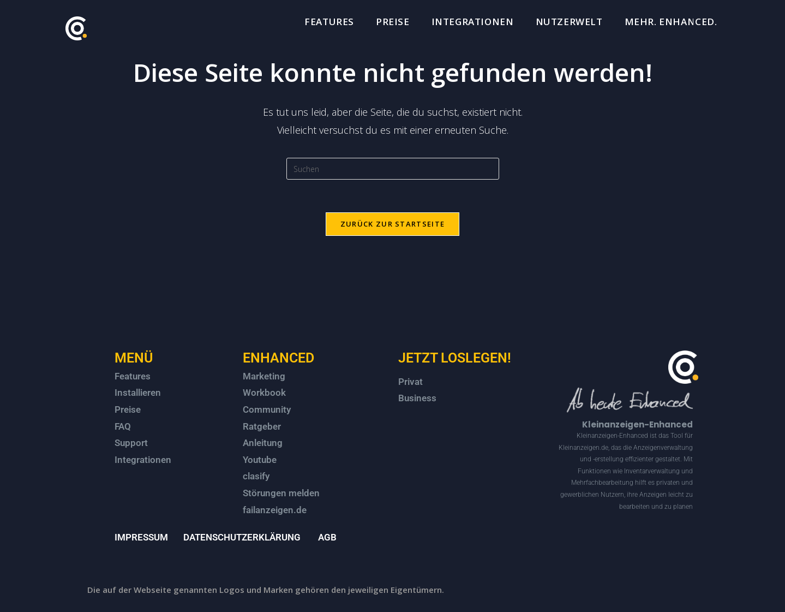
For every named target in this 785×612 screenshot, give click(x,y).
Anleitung (263, 442)
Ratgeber (262, 426)
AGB (327, 537)
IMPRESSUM (141, 537)
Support (131, 442)
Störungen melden (281, 493)
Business (417, 398)
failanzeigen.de (275, 509)
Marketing (264, 376)
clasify (256, 476)
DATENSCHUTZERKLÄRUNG (242, 537)
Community (267, 409)
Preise (128, 409)
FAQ (123, 426)
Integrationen (143, 459)
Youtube (260, 459)
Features (133, 376)
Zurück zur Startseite (392, 224)
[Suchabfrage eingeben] (392, 169)
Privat (410, 381)
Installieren (138, 392)
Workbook (264, 392)
